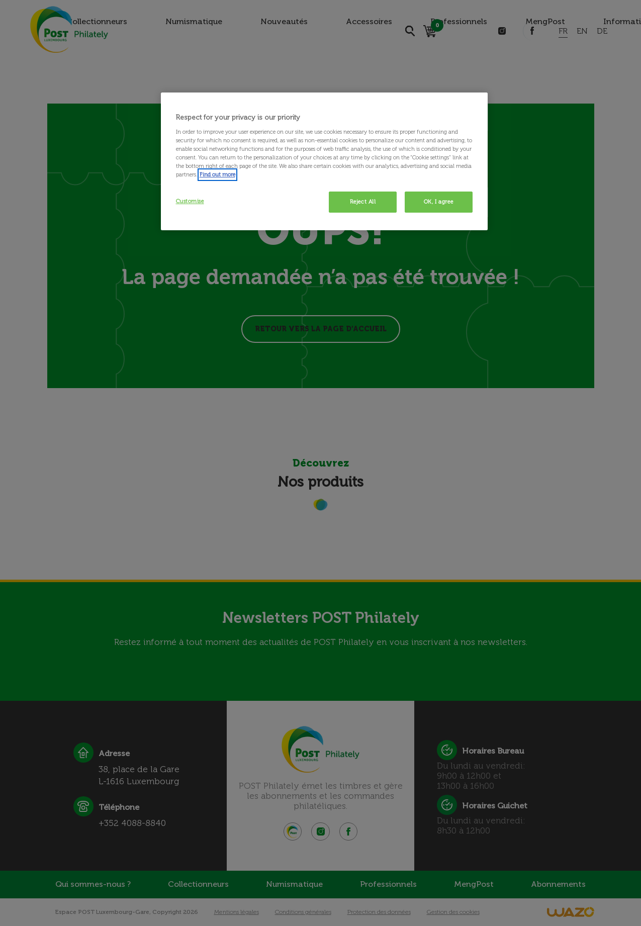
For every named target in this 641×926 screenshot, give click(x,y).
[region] (324, 161)
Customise (190, 201)
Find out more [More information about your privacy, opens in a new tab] (217, 174)
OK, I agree (438, 201)
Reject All (363, 201)
